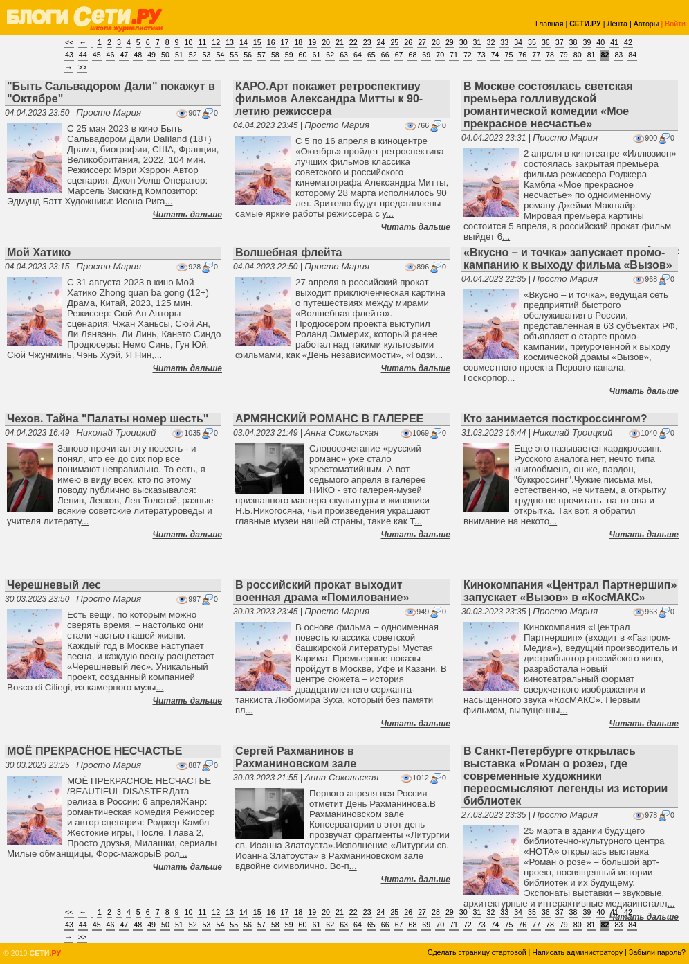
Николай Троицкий (116, 432)
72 (467, 55)
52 (193, 55)
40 (600, 42)
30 (463, 42)
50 (165, 55)
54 (220, 55)
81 (591, 55)
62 (330, 55)
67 (399, 55)
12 (216, 42)
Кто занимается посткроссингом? (555, 419)
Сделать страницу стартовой (477, 952)
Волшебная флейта (288, 252)
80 (577, 55)
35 (532, 42)
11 (202, 42)
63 (344, 55)
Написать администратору (577, 952)
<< (69, 42)
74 (495, 55)
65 (371, 55)
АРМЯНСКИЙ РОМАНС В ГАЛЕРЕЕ (329, 419)
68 (412, 55)
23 (367, 42)
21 (340, 42)
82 (605, 55)
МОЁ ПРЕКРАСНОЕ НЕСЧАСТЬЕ (95, 751)
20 (326, 42)
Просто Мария (108, 112)
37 (559, 42)
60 (303, 55)
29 (449, 42)
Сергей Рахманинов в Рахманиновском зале (295, 757)
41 (614, 42)
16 (271, 42)
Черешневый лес (54, 585)
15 (257, 42)
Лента (617, 23)
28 (436, 42)
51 (179, 55)
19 (312, 42)
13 (230, 42)
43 (69, 55)
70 (440, 55)
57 (261, 55)
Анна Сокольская (341, 432)
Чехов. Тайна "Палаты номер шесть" (107, 419)
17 (285, 42)
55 (234, 55)
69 (426, 55)
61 (316, 55)
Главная (549, 23)
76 (522, 55)
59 (289, 55)
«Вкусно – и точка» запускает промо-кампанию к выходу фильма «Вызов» (567, 259)
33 (504, 42)
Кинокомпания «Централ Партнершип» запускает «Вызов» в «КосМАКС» (570, 591)
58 (275, 55)
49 (151, 55)
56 (248, 55)
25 (394, 42)
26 (408, 42)
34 (518, 42)
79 (564, 55)
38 (573, 42)
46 (111, 55)
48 (138, 55)
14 (243, 42)
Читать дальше (187, 215)
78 (550, 55)
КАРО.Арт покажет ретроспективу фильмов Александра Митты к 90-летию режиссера (329, 98)
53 (207, 55)
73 (481, 55)
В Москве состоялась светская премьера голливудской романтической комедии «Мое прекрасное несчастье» (548, 105)
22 (353, 42)
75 (509, 55)
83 (618, 55)
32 (490, 42)
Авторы (646, 23)
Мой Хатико (39, 252)
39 (586, 42)
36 (546, 42)
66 (385, 55)
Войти (675, 23)
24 (381, 42)
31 (477, 42)
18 (298, 42)
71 (454, 55)
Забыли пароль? (657, 952)
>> (82, 67)
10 (189, 42)
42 (628, 42)
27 (422, 42)
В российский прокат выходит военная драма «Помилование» (322, 591)
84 (632, 55)
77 (536, 55)
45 (97, 55)
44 (83, 55)
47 (124, 55)
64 (357, 55)
